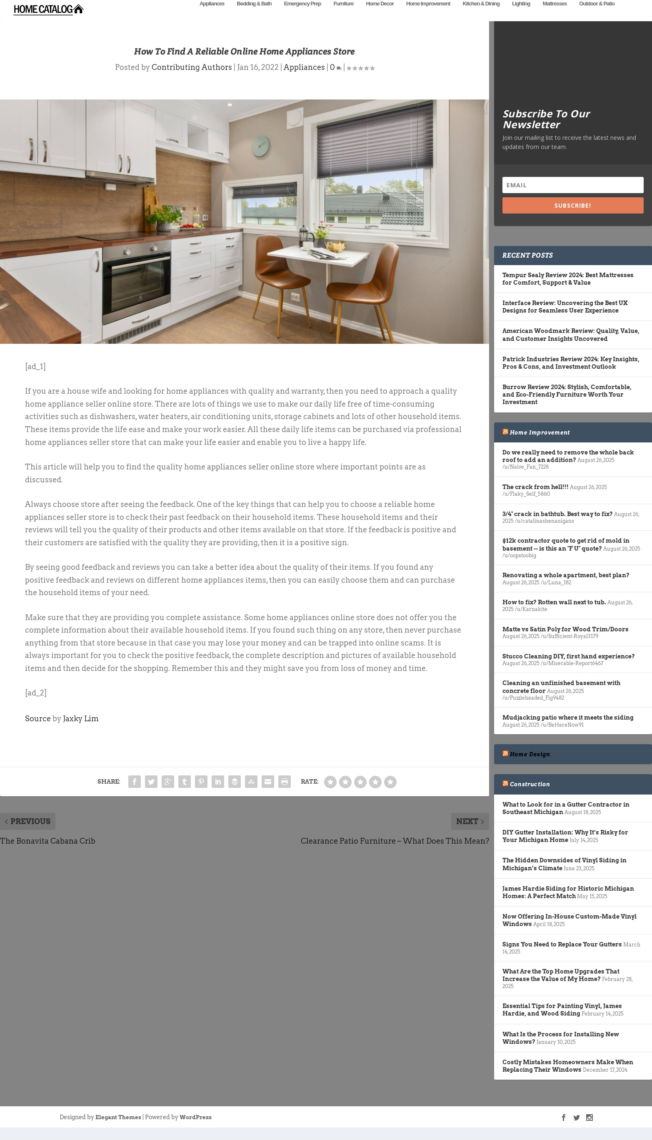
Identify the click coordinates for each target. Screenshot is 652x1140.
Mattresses (554, 15)
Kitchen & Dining (481, 15)
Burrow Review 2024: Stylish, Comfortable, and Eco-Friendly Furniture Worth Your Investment (567, 407)
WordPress (196, 1130)
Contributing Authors (192, 79)
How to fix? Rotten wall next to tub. (554, 614)
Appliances (212, 15)
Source (38, 731)
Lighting (521, 15)
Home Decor (380, 15)
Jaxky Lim (81, 731)
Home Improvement (428, 15)
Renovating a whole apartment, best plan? (566, 587)
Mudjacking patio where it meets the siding (568, 730)
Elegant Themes (118, 1130)
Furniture (343, 15)
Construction (530, 796)
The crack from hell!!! (535, 499)
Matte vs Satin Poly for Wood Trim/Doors (565, 641)
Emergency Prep (302, 15)
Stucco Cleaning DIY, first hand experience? (568, 669)
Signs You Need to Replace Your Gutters (562, 957)
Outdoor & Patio (597, 15)
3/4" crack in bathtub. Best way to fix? (557, 526)
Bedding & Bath (254, 15)
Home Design (530, 766)
